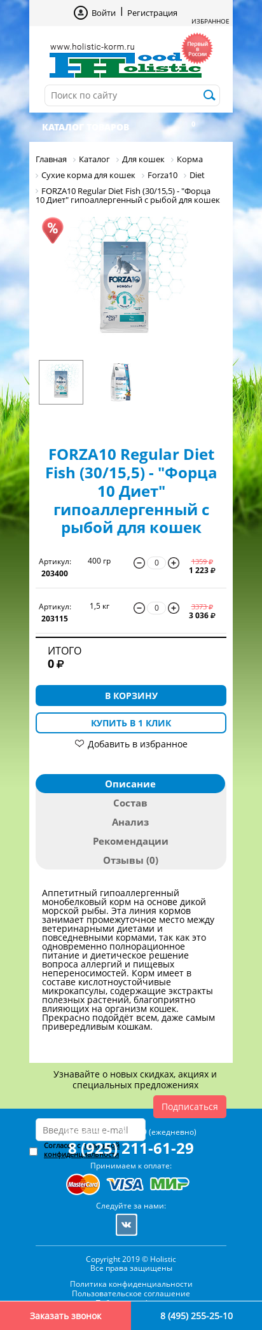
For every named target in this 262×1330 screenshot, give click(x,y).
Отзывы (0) (130, 860)
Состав (130, 802)
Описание (130, 783)
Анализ (130, 821)
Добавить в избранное (138, 744)
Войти (104, 12)
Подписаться (190, 1106)
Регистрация (152, 12)
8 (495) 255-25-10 (196, 1316)
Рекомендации (131, 841)
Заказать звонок (65, 1316)
